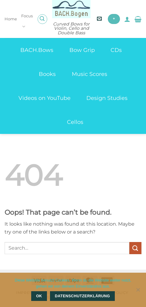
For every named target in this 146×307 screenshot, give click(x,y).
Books (47, 74)
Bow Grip (82, 50)
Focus (27, 21)
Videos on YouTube (44, 98)
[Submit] (135, 248)
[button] (42, 19)
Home (11, 19)
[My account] (127, 19)
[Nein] (137, 291)
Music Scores (89, 74)
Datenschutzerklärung (82, 296)
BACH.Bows (36, 50)
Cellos (75, 122)
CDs (116, 50)
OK (39, 296)
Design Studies (107, 98)
